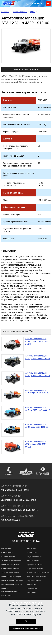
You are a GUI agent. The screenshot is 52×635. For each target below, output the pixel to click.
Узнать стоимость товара (26, 69)
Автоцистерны (20, 12)
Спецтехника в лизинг (10, 568)
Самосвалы (32, 552)
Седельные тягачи (35, 556)
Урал (32, 12)
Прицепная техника (35, 564)
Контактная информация (11, 584)
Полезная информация (11, 576)
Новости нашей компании (12, 580)
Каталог (5, 12)
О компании (6, 548)
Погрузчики (31, 592)
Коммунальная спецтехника (38, 572)
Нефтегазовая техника (36, 576)
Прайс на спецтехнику (10, 564)
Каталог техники (8, 556)
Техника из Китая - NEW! (11, 560)
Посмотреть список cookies (26, 628)
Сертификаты (7, 552)
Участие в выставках (10, 572)
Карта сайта (6, 595)
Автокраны (31, 548)
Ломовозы (31, 584)
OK (26, 621)
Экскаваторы (32, 588)
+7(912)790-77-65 (37, 3)
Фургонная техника (35, 568)
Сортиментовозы (34, 580)
